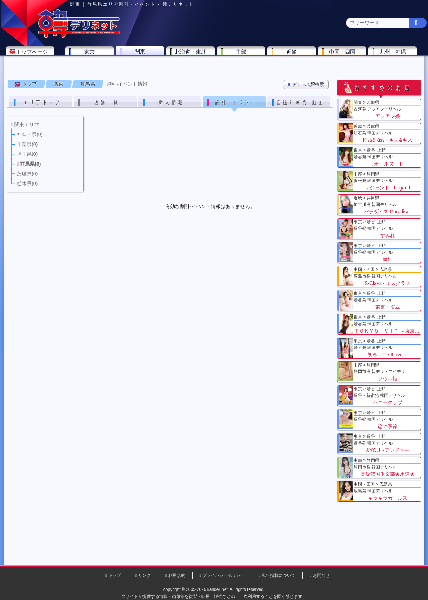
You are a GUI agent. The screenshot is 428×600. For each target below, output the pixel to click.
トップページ (34, 55)
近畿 (293, 55)
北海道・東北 (192, 55)
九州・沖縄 (395, 55)
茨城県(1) (188, 68)
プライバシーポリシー (223, 575)
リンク (144, 575)
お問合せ (321, 575)
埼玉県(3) (130, 68)
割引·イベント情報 (127, 87)
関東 (142, 55)
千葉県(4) (101, 68)
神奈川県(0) (70, 68)
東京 (91, 55)
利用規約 (176, 575)
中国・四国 (344, 55)
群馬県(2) (159, 68)
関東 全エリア (26, 68)
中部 (243, 55)
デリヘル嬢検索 (306, 88)
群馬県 (88, 87)
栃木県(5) (217, 68)
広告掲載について (278, 575)
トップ (29, 87)
